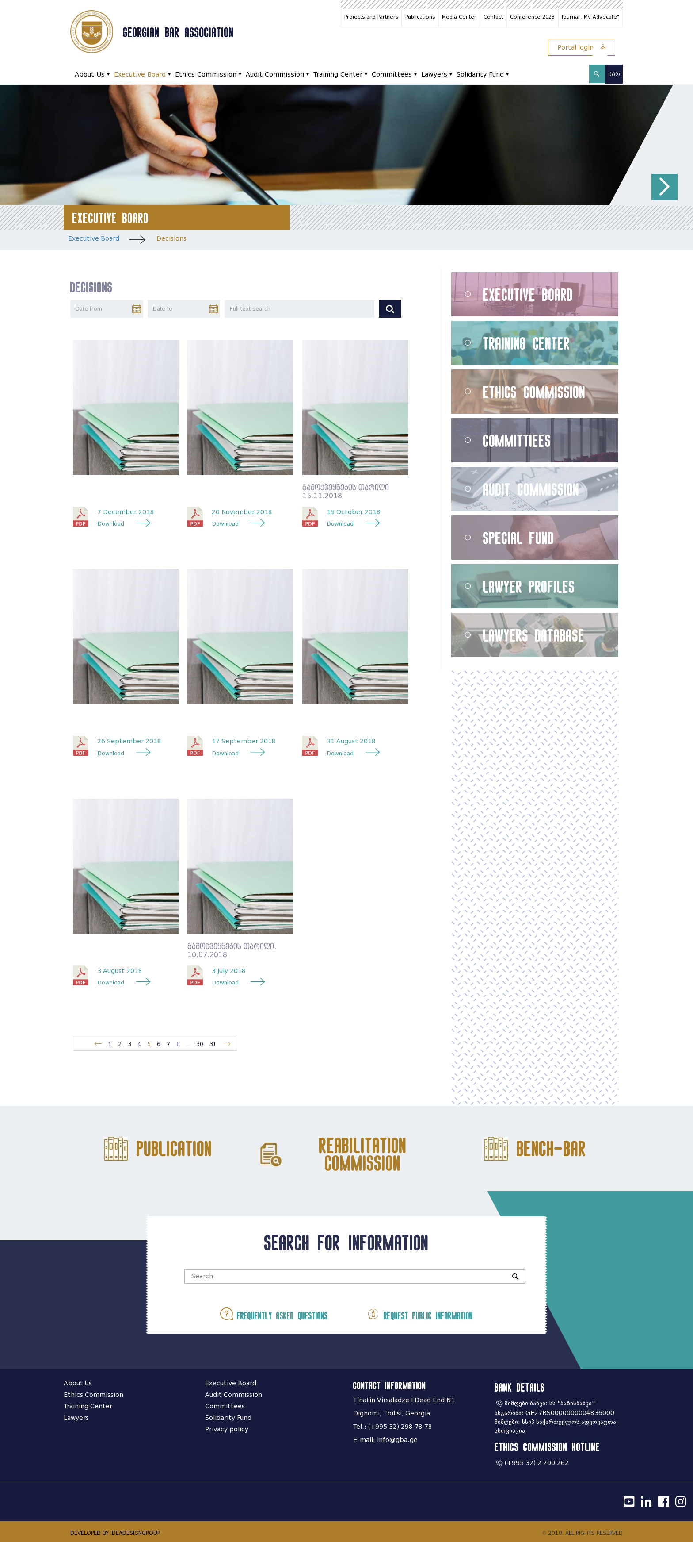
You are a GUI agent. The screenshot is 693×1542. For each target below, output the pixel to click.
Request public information (420, 1313)
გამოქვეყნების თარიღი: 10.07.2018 (231, 950)
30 (199, 1044)
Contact (493, 17)
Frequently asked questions (274, 1313)
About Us (90, 74)
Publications (420, 17)
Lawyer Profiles (529, 586)
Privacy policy (226, 1429)
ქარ (614, 74)
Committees (392, 74)
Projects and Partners (371, 17)
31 (213, 1044)
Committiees (517, 440)
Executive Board (140, 74)
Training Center (337, 74)
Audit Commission (275, 74)
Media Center (459, 17)
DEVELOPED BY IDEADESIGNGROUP (115, 1533)
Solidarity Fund (480, 74)
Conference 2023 (532, 17)
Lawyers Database (534, 635)
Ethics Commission (205, 74)
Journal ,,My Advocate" (590, 17)
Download (111, 523)
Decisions (171, 238)
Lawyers (434, 74)
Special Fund (518, 538)
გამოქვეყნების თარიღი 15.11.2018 (345, 492)
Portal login (581, 47)
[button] (664, 187)
